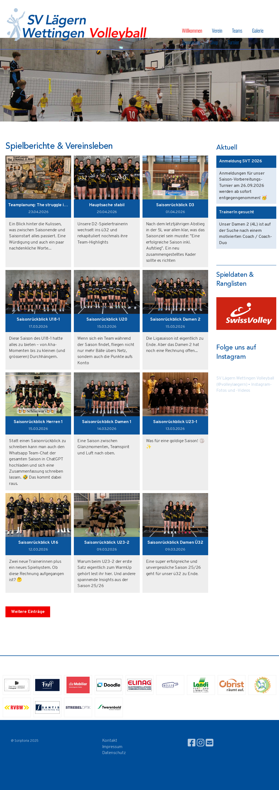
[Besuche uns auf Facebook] (191, 743)
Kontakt (109, 741)
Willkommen (192, 30)
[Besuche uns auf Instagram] (200, 743)
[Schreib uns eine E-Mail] (209, 743)
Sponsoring (191, 42)
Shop (214, 42)
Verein (217, 30)
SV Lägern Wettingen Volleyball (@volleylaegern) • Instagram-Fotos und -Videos (245, 384)
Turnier (233, 42)
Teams (237, 30)
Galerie (257, 30)
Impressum (112, 747)
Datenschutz (114, 753)
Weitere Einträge (27, 612)
